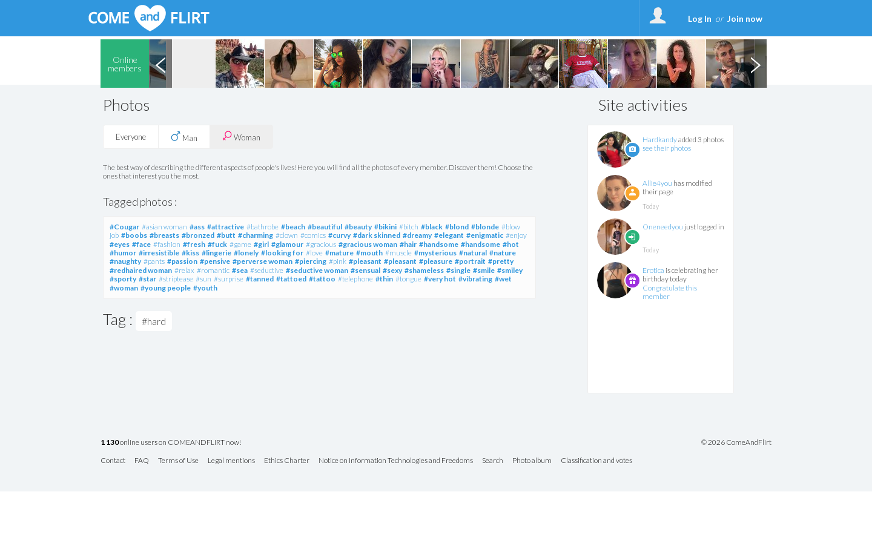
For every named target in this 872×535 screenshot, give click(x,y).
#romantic (213, 270)
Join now (744, 18)
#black (432, 226)
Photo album (532, 461)
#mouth (369, 252)
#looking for (282, 252)
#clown (287, 235)
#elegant (449, 235)
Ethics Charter (286, 461)
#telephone (355, 278)
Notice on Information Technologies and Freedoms (396, 461)
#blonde (485, 226)
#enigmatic (484, 235)
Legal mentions (231, 461)
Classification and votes (596, 461)
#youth (205, 287)
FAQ (141, 461)
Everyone (131, 137)
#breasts (164, 235)
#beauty (358, 226)
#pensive (215, 261)
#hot (511, 244)
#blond (457, 226)
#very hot (440, 278)
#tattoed (291, 278)
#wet (503, 278)
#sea (240, 270)
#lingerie (216, 252)
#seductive (266, 270)
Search (492, 461)
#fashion (166, 244)
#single (458, 270)
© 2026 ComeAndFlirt (736, 442)
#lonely (246, 252)
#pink (337, 261)
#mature (339, 252)
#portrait (470, 261)
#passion (182, 261)
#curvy (339, 235)
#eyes (120, 244)
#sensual (365, 270)
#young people (165, 287)
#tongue (408, 278)
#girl (261, 244)
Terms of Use (178, 461)
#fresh (194, 244)
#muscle (398, 252)
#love (314, 252)
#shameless (424, 270)
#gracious (321, 244)
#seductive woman (317, 270)
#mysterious (435, 252)
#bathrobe (262, 226)
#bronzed (198, 235)
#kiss (190, 252)
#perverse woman (262, 261)
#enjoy (516, 235)
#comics (313, 235)
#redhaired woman (141, 270)
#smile (484, 270)
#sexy (392, 270)
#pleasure (435, 261)
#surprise (228, 278)
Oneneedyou (662, 226)
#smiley (510, 270)
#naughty (125, 261)
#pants (154, 261)
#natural (473, 252)
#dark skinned (376, 235)
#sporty (123, 278)
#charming (255, 235)
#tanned (260, 278)
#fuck (217, 244)
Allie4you (657, 183)
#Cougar (124, 226)
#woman (124, 287)
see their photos (666, 148)
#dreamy (417, 235)
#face (141, 244)
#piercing (310, 261)
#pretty (501, 261)
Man (184, 137)
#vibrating (475, 278)
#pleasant (365, 261)
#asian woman (164, 226)
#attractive (225, 226)
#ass (197, 226)
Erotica (653, 270)
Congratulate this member (669, 292)
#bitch (408, 226)
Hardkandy (659, 139)
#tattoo (322, 278)
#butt (226, 235)
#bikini (385, 226)
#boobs (134, 235)
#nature (502, 252)
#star (147, 278)
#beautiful (325, 226)
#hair (408, 244)
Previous (160, 63)
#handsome (438, 244)
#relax (184, 270)
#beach (293, 226)
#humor (123, 252)
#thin (384, 278)
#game (240, 244)
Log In (700, 18)
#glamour (287, 244)
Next (755, 63)
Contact (113, 461)
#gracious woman (368, 244)
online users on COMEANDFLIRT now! (171, 443)
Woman (241, 136)
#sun (203, 278)
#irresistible (159, 252)
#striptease (176, 278)
